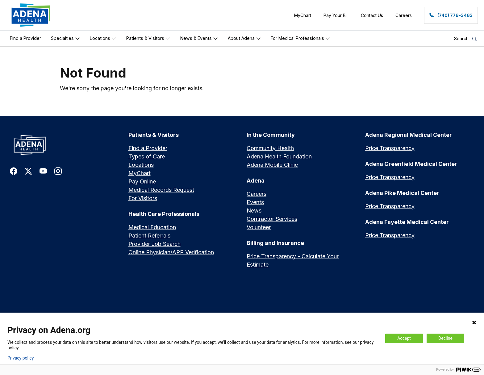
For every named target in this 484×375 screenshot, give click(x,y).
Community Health (270, 148)
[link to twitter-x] (28, 170)
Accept (404, 338)
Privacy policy (20, 358)
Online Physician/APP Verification (171, 252)
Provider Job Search (154, 244)
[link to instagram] (58, 170)
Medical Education (152, 227)
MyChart (139, 173)
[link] (31, 15)
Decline (445, 338)
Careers (256, 194)
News (254, 210)
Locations (103, 38)
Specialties (65, 38)
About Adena (244, 38)
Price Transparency (390, 148)
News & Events (199, 38)
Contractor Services (272, 219)
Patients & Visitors (148, 38)
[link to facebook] (13, 170)
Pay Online (142, 181)
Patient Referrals (149, 235)
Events (255, 202)
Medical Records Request (161, 190)
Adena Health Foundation (279, 156)
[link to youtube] (43, 170)
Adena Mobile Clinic (272, 165)
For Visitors (142, 198)
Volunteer (259, 227)
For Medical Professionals (300, 38)
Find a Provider (25, 38)
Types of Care (146, 156)
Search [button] (465, 38)
